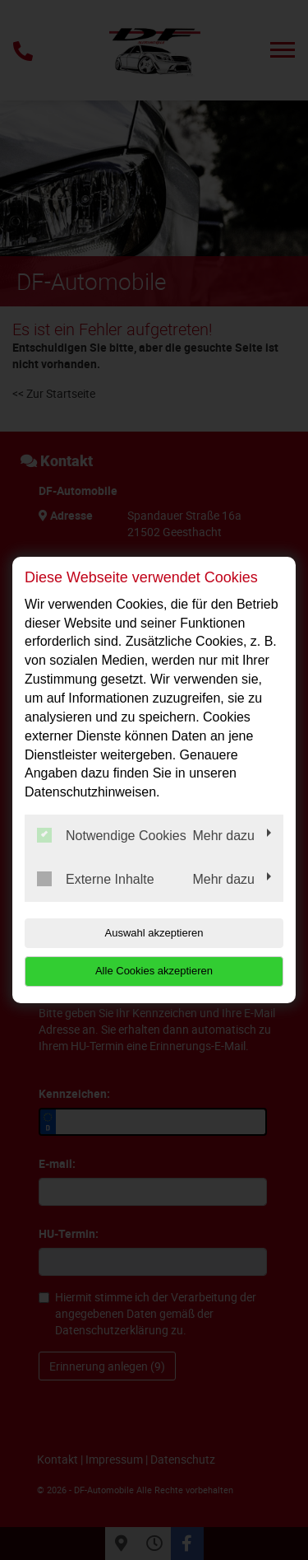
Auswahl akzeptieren (154, 933)
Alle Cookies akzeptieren (154, 970)
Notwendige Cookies (111, 835)
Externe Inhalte (95, 878)
